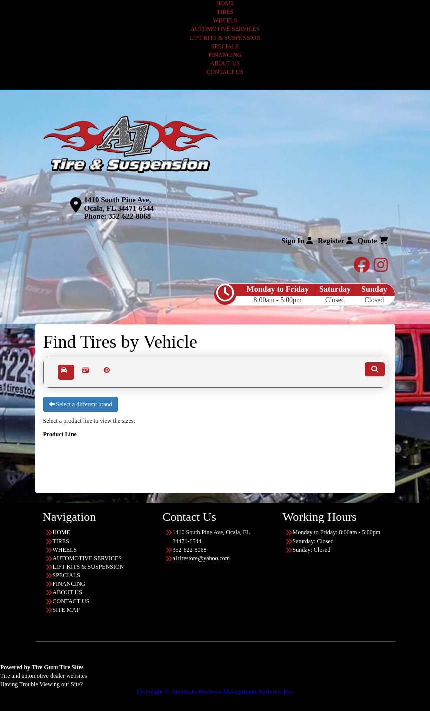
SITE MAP (66, 610)
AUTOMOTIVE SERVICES (225, 29)
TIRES (225, 12)
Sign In (297, 241)
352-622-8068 (129, 216)
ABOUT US (225, 63)
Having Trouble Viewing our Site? (41, 684)
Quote (373, 241)
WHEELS (225, 20)
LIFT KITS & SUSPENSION (225, 38)
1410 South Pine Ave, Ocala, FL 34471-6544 (119, 204)
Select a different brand (80, 404)
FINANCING (225, 55)
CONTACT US (225, 72)
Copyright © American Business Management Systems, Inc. (215, 691)
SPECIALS (225, 46)
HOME (225, 3)
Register (335, 241)
